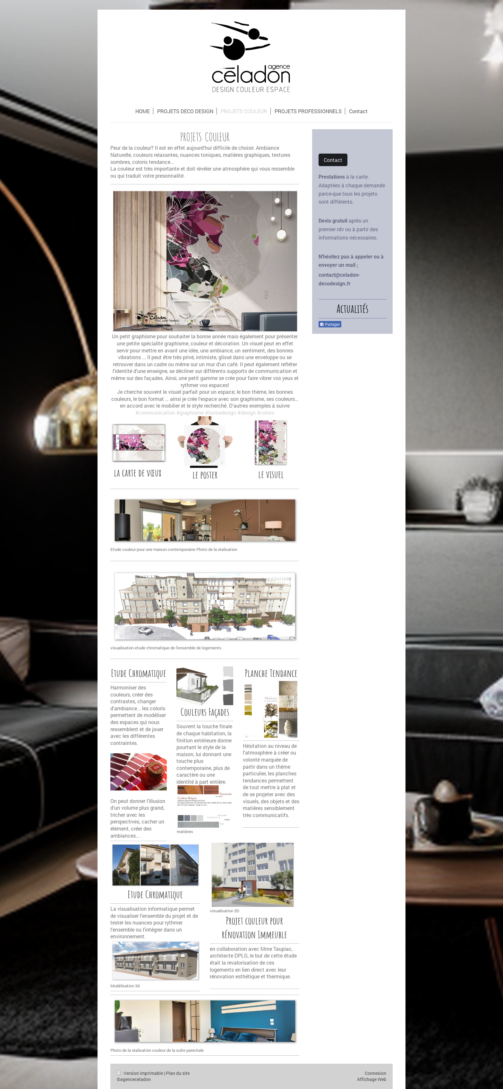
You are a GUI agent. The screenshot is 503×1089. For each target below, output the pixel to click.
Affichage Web (371, 1079)
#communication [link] (155, 412)
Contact (333, 159)
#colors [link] (265, 412)
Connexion (375, 1073)
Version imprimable (140, 1073)
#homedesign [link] (220, 412)
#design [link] (246, 412)
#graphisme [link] (190, 412)
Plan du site (178, 1073)
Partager (330, 324)
